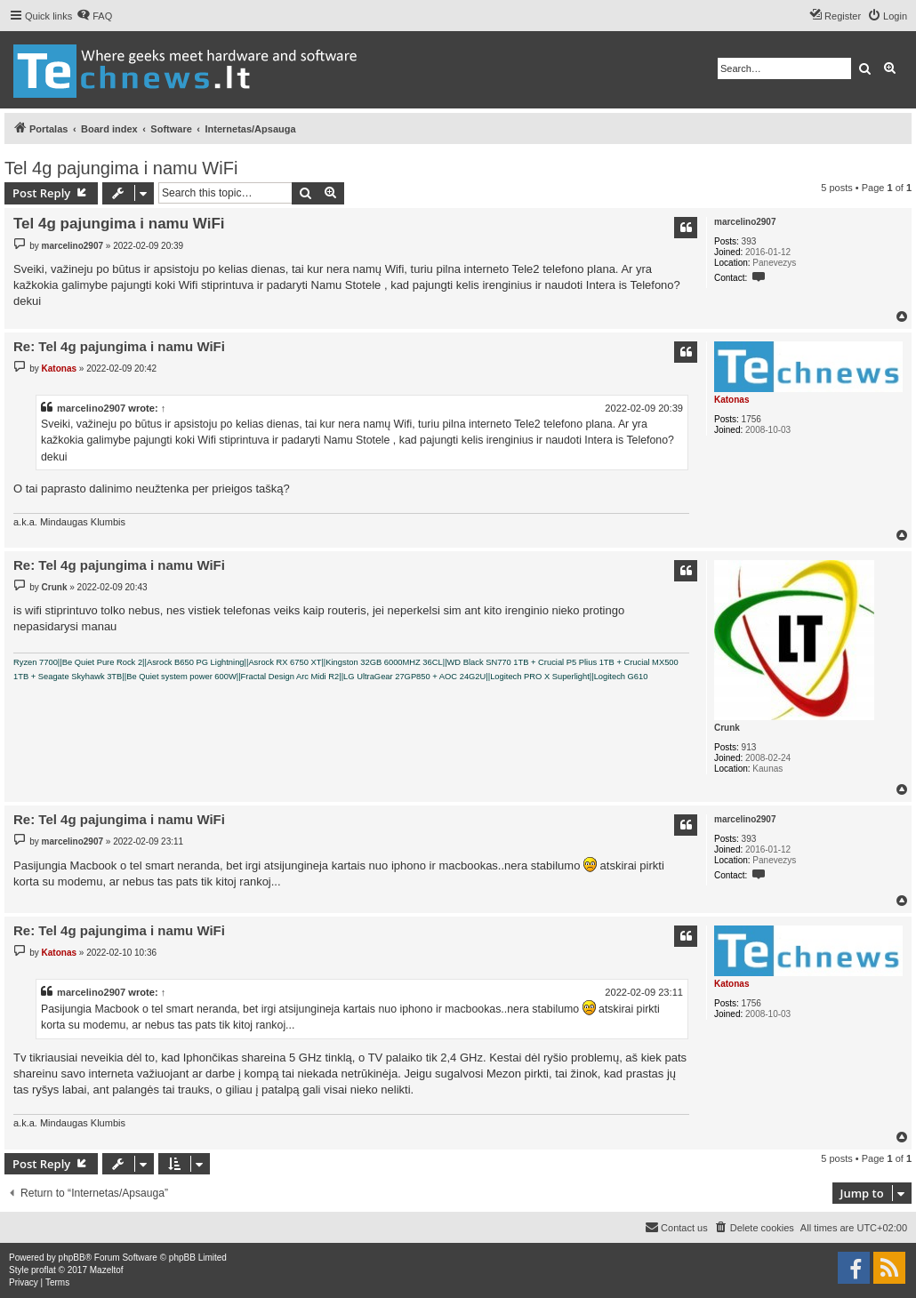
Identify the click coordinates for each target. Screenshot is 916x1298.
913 (749, 747)
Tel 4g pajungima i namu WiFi (120, 168)
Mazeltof (107, 1270)
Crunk (727, 728)
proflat (43, 1270)
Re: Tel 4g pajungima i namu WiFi (119, 346)
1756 (751, 419)
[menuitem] (94, 16)
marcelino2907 (745, 222)
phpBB (72, 1257)
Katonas (731, 400)
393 (749, 241)
